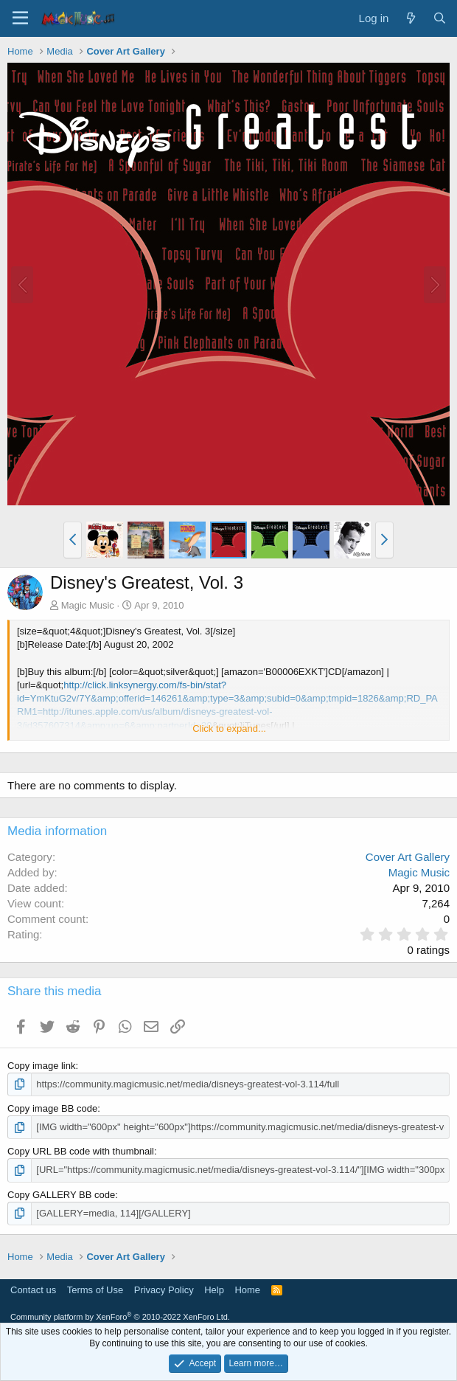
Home (247, 1289)
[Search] (439, 18)
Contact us (33, 1289)
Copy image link (41, 1065)
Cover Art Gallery (408, 857)
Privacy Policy (164, 1289)
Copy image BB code (52, 1108)
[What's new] (410, 18)
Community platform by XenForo (120, 1316)
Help (214, 1289)
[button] (72, 540)
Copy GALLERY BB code (61, 1194)
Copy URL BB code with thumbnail (80, 1151)
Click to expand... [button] (229, 728)
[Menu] (20, 18)
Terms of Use (95, 1289)
